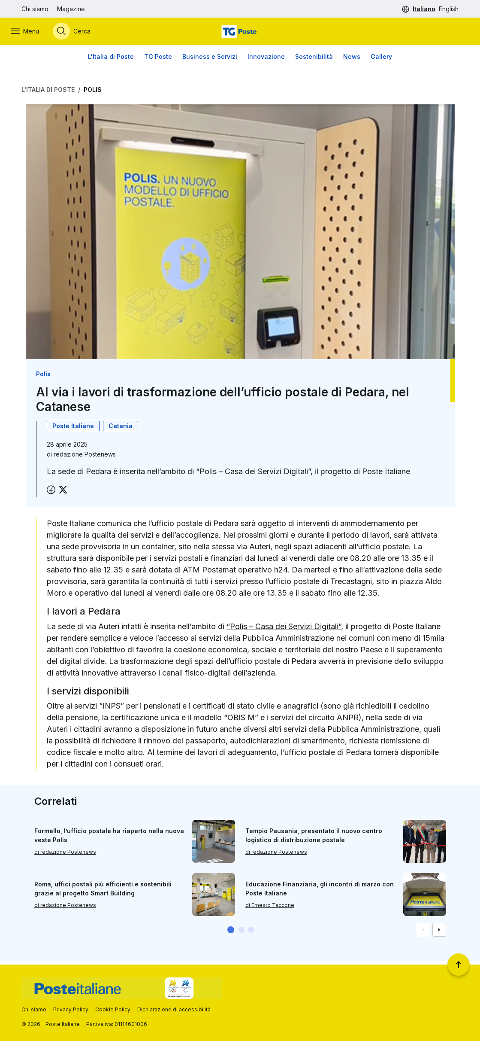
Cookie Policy (112, 1009)
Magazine (71, 8)
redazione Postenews (85, 458)
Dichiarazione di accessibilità (174, 1009)
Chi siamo (34, 8)
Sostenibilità (314, 60)
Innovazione (266, 60)
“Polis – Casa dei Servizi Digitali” (283, 629)
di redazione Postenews (65, 855)
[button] (230, 933)
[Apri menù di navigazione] (35, 33)
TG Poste (158, 60)
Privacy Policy (70, 1009)
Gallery (381, 60)
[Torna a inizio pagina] (458, 964)
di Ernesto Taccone (269, 909)
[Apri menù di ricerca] (82, 33)
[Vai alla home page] (239, 33)
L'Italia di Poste (111, 60)
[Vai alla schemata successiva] (439, 934)
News (351, 60)
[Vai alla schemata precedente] (423, 934)
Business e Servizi (209, 60)
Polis (93, 93)
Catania (121, 429)
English (449, 8)
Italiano (424, 8)
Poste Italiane (73, 429)
